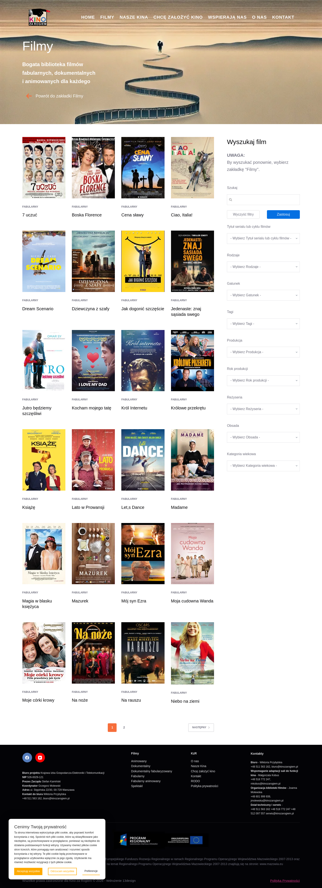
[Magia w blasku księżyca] (43, 553)
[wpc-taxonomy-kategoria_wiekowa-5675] (263, 466)
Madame (179, 507)
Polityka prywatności (204, 786)
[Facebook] (27, 757)
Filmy (107, 17)
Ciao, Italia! (182, 215)
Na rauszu (131, 700)
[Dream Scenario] (43, 261)
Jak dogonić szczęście (142, 308)
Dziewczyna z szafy (90, 308)
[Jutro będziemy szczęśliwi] (43, 360)
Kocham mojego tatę (91, 408)
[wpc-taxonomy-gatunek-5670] (263, 295)
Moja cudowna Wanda (192, 601)
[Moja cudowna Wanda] (192, 553)
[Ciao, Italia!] (192, 167)
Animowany (139, 761)
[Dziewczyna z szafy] (93, 261)
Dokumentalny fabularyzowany (151, 771)
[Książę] (43, 460)
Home (88, 17)
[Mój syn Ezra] (142, 553)
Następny (201, 727)
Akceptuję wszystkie (28, 871)
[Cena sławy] (142, 167)
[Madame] (192, 460)
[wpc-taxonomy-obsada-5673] (263, 437)
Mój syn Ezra (133, 601)
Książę (28, 507)
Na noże (80, 700)
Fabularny (30, 206)
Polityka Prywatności (285, 880)
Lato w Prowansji (88, 507)
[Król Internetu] (142, 360)
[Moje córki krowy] (43, 653)
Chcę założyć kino (178, 17)
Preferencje (91, 871)
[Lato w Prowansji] (93, 460)
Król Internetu (134, 408)
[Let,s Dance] (142, 460)
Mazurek (80, 601)
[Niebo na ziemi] (192, 653)
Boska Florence (87, 215)
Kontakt (283, 17)
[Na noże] (93, 653)
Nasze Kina (134, 17)
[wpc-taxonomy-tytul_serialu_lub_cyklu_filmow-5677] (263, 238)
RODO (195, 781)
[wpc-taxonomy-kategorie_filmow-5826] (263, 267)
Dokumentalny (141, 766)
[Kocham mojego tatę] (93, 360)
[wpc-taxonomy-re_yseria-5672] (263, 409)
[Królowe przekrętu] (192, 360)
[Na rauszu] (142, 653)
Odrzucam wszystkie (62, 871)
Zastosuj (283, 214)
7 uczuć (29, 215)
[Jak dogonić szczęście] (142, 261)
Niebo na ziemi (185, 701)
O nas (259, 17)
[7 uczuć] (43, 167)
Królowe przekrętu (188, 408)
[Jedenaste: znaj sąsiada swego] (192, 261)
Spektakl (137, 786)
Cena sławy (132, 215)
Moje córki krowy (38, 700)
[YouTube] (40, 757)
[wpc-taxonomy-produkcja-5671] (263, 352)
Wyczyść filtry (243, 214)
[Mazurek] (93, 553)
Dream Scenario (38, 308)
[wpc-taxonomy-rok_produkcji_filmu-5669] (263, 380)
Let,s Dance (132, 507)
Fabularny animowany (146, 781)
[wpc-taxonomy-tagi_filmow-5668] (263, 323)
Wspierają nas (227, 17)
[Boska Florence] (93, 167)
